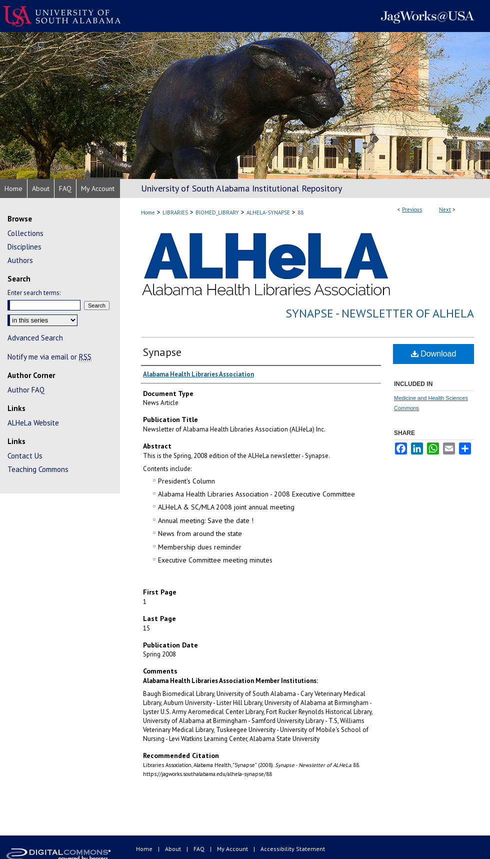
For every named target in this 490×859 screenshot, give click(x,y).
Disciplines (25, 247)
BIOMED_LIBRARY (217, 212)
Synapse (162, 352)
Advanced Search (35, 337)
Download (433, 354)
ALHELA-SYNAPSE (268, 212)
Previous (412, 209)
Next (445, 209)
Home (148, 212)
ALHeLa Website (33, 423)
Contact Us (25, 455)
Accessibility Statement (292, 848)
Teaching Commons (38, 469)
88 (301, 212)
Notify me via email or (50, 357)
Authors (20, 260)
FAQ (200, 848)
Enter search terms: (34, 292)
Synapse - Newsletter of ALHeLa (380, 313)
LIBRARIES (175, 212)
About (173, 848)
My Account (233, 848)
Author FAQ (26, 389)
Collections (26, 233)
